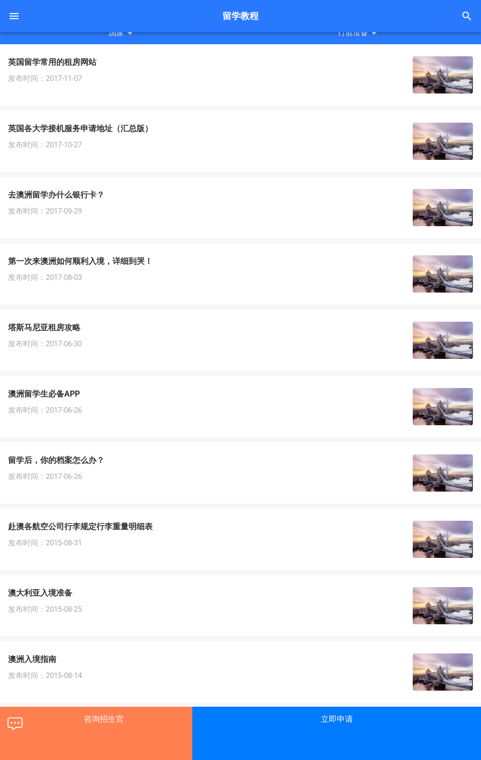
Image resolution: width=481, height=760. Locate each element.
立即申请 (337, 719)
